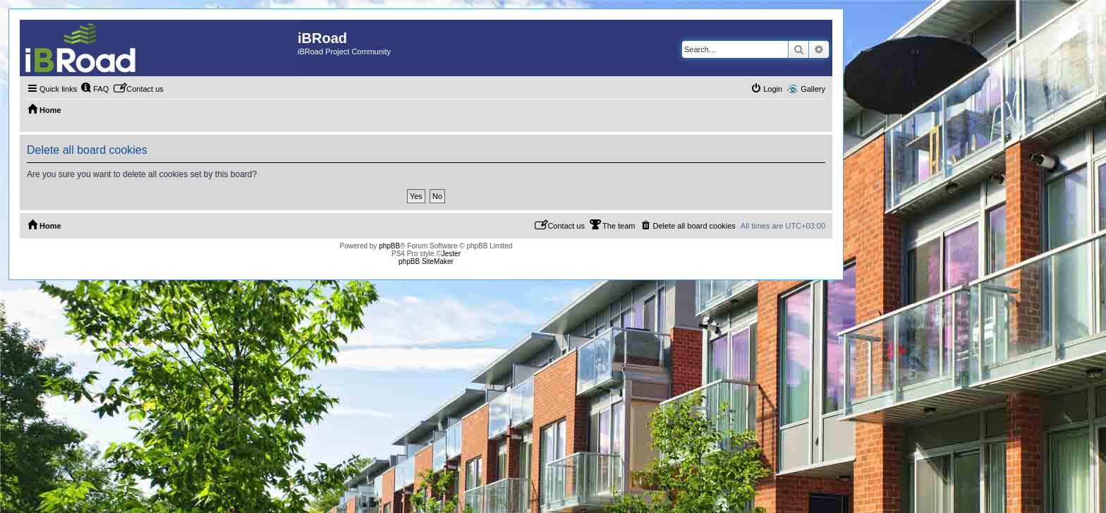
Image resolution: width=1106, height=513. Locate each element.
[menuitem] (94, 88)
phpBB (389, 246)
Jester (451, 254)
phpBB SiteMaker (426, 261)
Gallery (813, 89)
